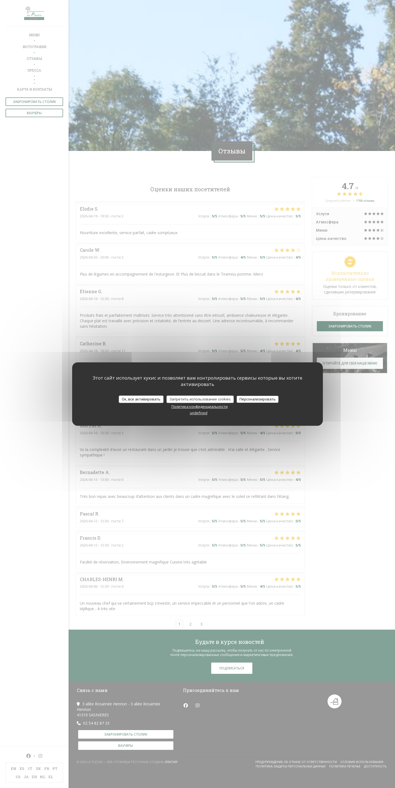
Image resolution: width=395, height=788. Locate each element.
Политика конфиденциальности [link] (199, 406)
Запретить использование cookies (200, 399)
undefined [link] (198, 412)
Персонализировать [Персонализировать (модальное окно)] (257, 399)
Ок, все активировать (141, 399)
